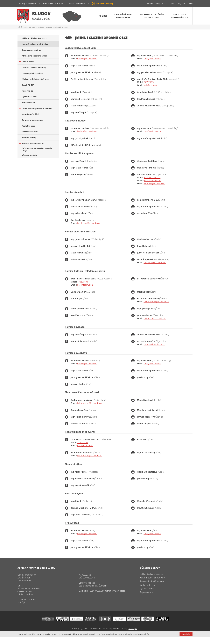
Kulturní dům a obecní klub (152, 577)
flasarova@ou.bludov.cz (154, 183)
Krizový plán (28, 90)
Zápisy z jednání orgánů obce (35, 79)
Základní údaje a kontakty (34, 38)
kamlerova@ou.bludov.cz (155, 318)
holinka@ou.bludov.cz (87, 58)
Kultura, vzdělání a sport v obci (152, 16)
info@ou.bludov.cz (26, 594)
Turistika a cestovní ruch (180, 16)
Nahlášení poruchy (104, 3)
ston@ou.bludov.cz (152, 58)
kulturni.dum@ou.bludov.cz (156, 301)
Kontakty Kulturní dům (53, 3)
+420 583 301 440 (152, 180)
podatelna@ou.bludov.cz (29, 588)
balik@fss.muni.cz (152, 85)
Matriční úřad (28, 102)
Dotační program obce (32, 120)
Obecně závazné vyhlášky (34, 67)
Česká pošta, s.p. (147, 585)
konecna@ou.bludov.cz (154, 344)
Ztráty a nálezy (29, 137)
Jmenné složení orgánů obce (56, 27)
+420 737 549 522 (152, 177)
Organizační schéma (31, 50)
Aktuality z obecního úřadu (34, 55)
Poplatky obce (27, 126)
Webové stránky (28, 155)
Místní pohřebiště (30, 114)
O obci (103, 15)
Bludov (41, 13)
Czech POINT (28, 85)
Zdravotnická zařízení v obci (152, 581)
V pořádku (186, 634)
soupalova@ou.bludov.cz (155, 262)
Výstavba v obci (29, 96)
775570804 (149, 82)
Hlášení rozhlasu (29, 131)
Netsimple (132, 628)
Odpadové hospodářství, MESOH (35, 108)
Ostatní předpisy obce (32, 73)
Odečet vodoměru (77, 3)
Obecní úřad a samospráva (123, 16)
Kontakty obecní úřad (27, 3)
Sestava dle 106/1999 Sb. (32, 143)
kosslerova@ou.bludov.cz (88, 223)
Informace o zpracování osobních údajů (37, 149)
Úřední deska (26, 61)
